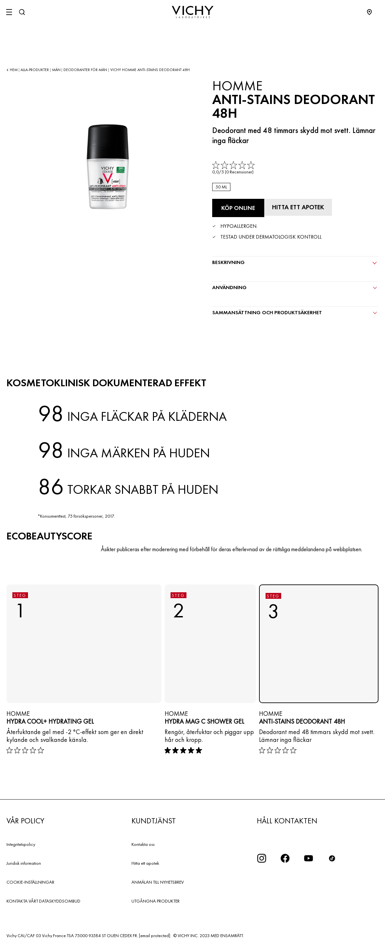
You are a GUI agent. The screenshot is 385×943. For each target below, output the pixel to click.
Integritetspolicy (21, 844)
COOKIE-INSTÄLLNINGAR (30, 881)
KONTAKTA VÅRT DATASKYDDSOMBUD (43, 900)
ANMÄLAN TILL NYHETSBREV (157, 881)
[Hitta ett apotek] (300, 207)
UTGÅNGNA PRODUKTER (155, 900)
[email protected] (154, 935)
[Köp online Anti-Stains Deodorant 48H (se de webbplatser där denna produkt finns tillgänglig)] (238, 208)
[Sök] (22, 12)
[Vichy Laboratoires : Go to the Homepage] (192, 12)
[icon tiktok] (332, 857)
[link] (234, 168)
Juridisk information (24, 862)
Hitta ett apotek (145, 862)
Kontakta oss (143, 844)
